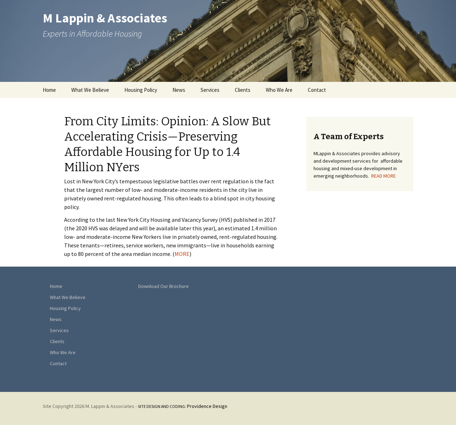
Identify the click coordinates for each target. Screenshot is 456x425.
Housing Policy (140, 89)
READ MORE (383, 176)
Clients (242, 89)
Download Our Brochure (163, 286)
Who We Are (279, 89)
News (178, 89)
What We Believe (90, 89)
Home (49, 89)
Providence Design (182, 406)
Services (210, 89)
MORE (182, 253)
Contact (317, 89)
